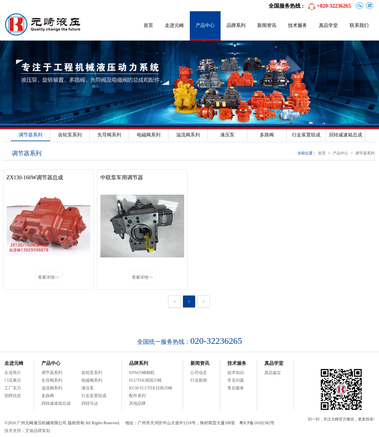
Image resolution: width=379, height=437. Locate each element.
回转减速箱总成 (345, 134)
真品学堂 (328, 25)
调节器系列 (30, 134)
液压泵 (227, 134)
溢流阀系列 (188, 134)
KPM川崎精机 (142, 372)
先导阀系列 (109, 134)
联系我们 (359, 25)
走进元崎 (174, 25)
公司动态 (198, 372)
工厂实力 (12, 388)
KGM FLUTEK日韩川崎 (150, 388)
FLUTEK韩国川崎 (145, 380)
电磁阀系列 (148, 134)
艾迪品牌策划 (37, 430)
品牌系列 (236, 25)
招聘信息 (12, 396)
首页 (148, 25)
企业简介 (12, 372)
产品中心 (205, 25)
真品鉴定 (272, 372)
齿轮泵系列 (70, 134)
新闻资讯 (266, 25)
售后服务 (235, 388)
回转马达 (89, 403)
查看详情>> (48, 277)
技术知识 (235, 372)
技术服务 (297, 25)
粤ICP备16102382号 (257, 423)
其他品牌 (137, 403)
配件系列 (137, 396)
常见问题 (235, 380)
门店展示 (12, 380)
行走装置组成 (306, 134)
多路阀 (267, 134)
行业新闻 (198, 380)
